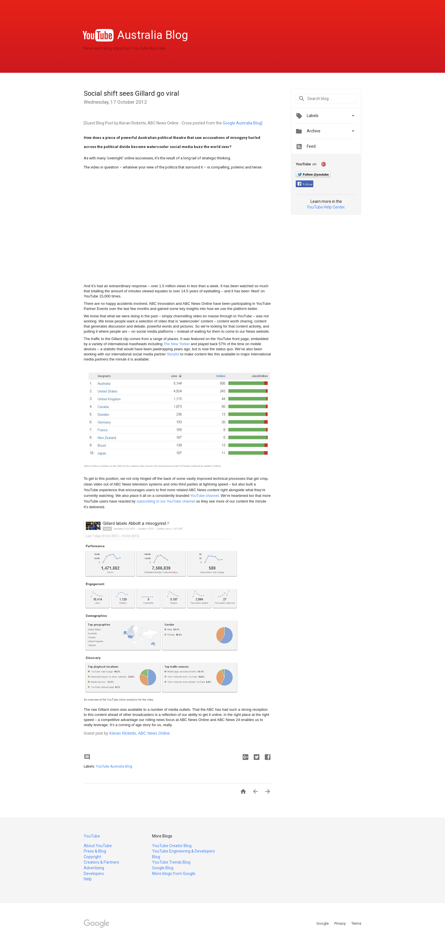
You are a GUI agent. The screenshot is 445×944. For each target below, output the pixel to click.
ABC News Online (154, 733)
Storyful (173, 354)
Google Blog (162, 868)
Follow (304, 184)
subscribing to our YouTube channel (166, 501)
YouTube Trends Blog (171, 862)
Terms (356, 923)
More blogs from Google (173, 873)
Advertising (94, 868)
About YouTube (98, 845)
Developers (94, 873)
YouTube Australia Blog (114, 766)
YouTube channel (204, 495)
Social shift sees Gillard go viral (131, 93)
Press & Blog (95, 851)
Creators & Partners (101, 862)
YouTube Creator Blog (172, 845)
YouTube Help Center (326, 207)
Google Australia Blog (242, 123)
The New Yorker (176, 344)
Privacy (340, 923)
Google (322, 923)
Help (88, 879)
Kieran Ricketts (122, 733)
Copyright (92, 857)
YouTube (92, 836)
